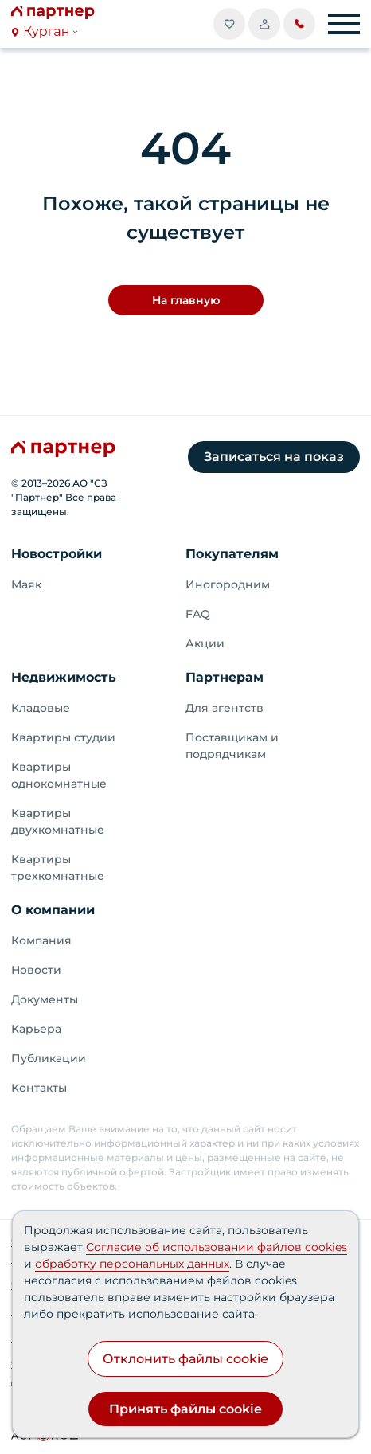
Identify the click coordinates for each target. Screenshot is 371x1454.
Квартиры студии (63, 737)
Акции (205, 643)
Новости (36, 970)
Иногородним (228, 584)
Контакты (39, 1088)
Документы (44, 999)
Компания (41, 940)
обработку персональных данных (132, 1264)
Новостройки (56, 553)
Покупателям (232, 553)
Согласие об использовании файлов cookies (216, 1247)
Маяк (26, 584)
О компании (53, 909)
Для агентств (225, 708)
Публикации (48, 1058)
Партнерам (225, 677)
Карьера (36, 1029)
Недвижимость (63, 677)
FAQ (198, 614)
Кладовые (40, 708)
